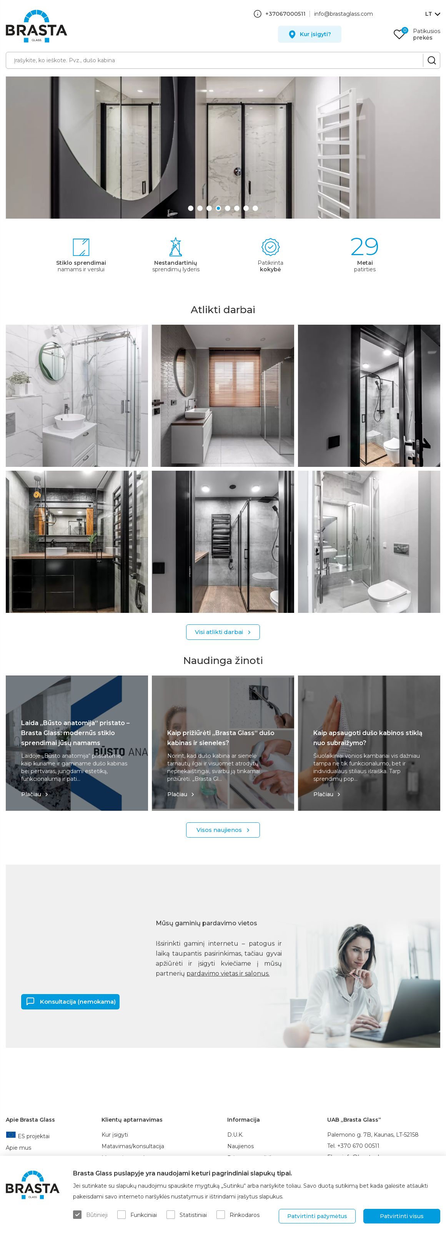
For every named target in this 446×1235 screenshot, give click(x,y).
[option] (223, 147)
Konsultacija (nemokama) (78, 1001)
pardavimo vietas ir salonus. (228, 973)
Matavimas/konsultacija (133, 1146)
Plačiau (31, 794)
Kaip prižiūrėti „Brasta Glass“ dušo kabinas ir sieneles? (221, 738)
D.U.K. (235, 1134)
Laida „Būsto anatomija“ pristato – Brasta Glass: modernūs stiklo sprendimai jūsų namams (75, 733)
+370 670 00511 (358, 1145)
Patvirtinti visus (402, 1216)
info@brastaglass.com (343, 13)
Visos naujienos (219, 829)
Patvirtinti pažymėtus (317, 1216)
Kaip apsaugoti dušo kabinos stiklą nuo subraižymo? (368, 738)
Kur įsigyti (115, 1134)
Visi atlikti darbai (219, 632)
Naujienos (240, 1146)
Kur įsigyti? (315, 34)
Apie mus (18, 1147)
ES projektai (28, 1136)
